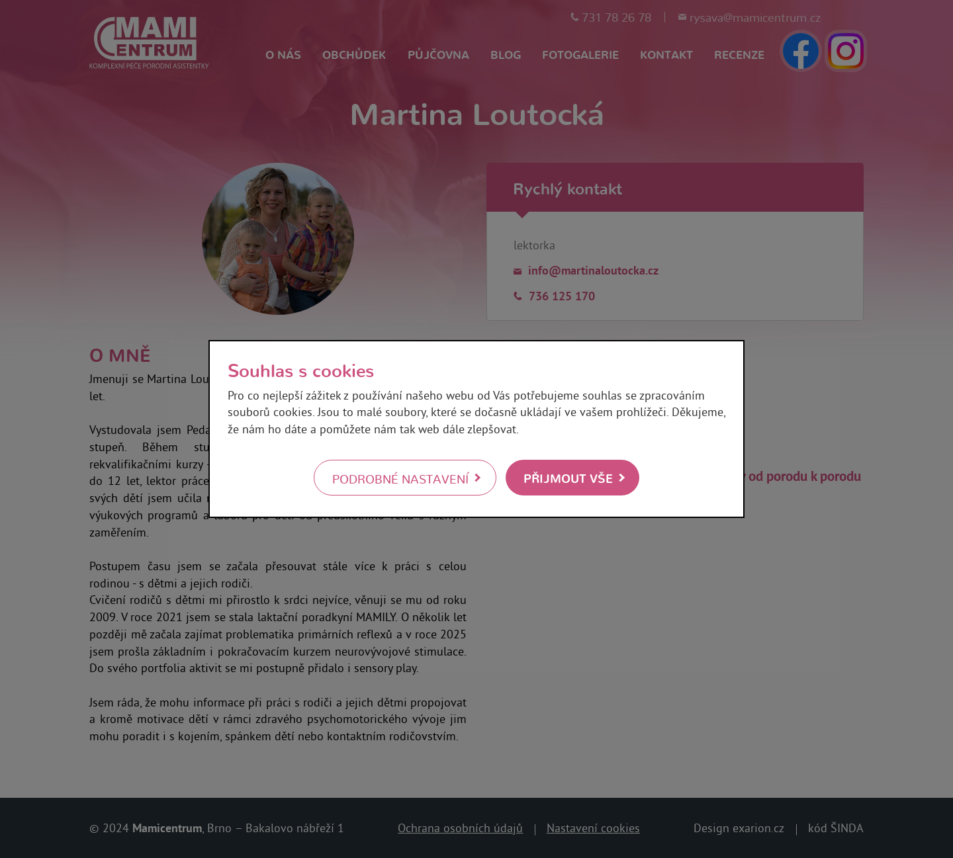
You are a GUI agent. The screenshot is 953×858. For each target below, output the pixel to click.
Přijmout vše (568, 477)
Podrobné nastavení (400, 478)
